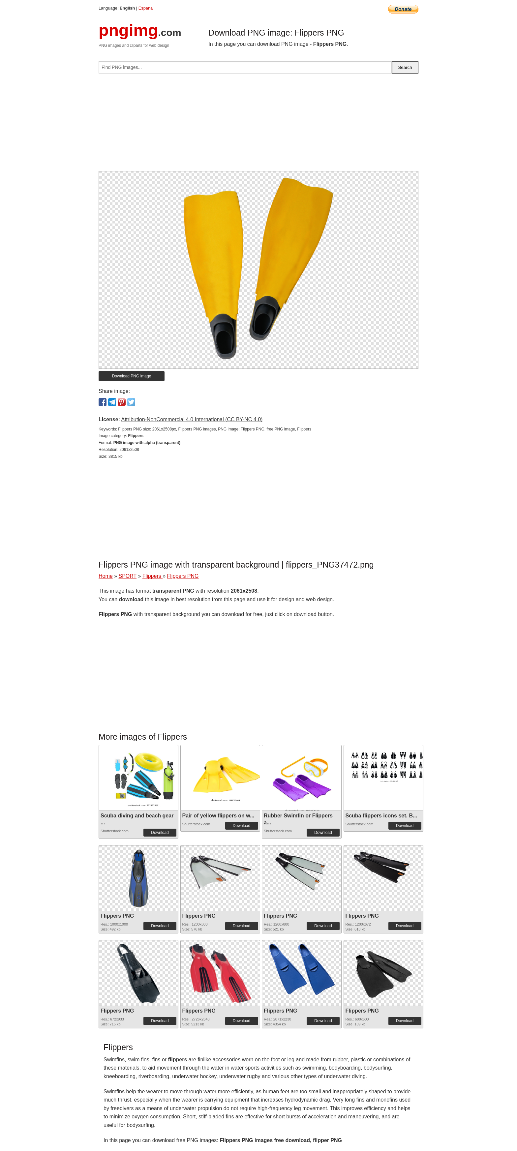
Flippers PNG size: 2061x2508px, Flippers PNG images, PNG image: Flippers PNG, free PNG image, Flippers (214, 429)
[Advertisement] (258, 125)
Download (159, 832)
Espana (145, 8)
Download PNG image (131, 376)
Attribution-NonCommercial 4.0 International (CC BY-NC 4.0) (191, 419)
